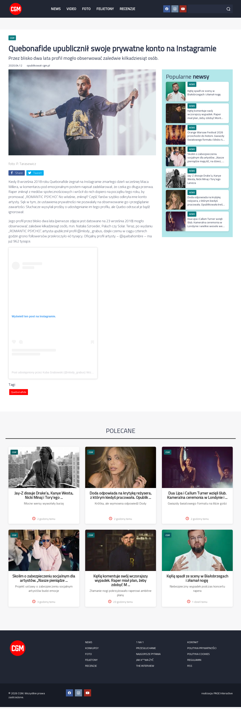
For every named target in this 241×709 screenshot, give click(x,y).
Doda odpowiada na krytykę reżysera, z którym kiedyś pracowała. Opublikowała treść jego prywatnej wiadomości (205, 203)
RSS (189, 665)
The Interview (145, 665)
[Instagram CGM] (174, 8)
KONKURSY (92, 648)
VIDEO (71, 9)
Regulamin (194, 659)
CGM (14, 452)
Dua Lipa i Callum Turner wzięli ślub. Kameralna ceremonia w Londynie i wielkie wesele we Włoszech (205, 224)
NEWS (56, 9)
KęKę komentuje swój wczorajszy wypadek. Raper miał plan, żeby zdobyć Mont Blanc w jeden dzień (204, 116)
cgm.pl (46, 65)
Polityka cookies (198, 654)
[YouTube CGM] (183, 8)
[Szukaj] (228, 9)
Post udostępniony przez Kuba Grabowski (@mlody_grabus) (49, 372)
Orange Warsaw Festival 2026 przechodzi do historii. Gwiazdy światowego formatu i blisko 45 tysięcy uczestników (205, 138)
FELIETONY (105, 9)
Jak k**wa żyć (145, 659)
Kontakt (192, 642)
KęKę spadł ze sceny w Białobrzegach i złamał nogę (204, 92)
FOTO (86, 9)
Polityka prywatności (201, 648)
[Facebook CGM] (166, 8)
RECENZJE (127, 9)
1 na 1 (140, 642)
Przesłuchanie (146, 648)
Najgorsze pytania (148, 654)
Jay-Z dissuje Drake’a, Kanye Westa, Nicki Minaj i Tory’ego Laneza (204, 179)
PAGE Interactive (223, 693)
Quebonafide (18, 392)
